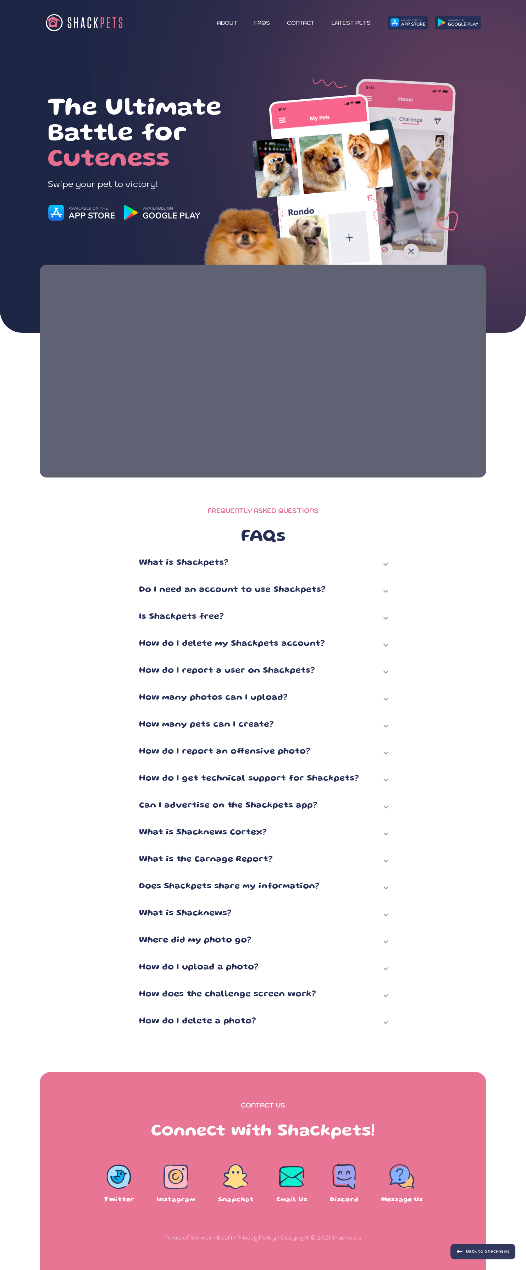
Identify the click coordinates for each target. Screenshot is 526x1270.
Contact (301, 22)
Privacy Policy (256, 1237)
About (227, 22)
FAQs (262, 22)
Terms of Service (188, 1237)
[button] (263, 566)
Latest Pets (351, 22)
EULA (224, 1237)
